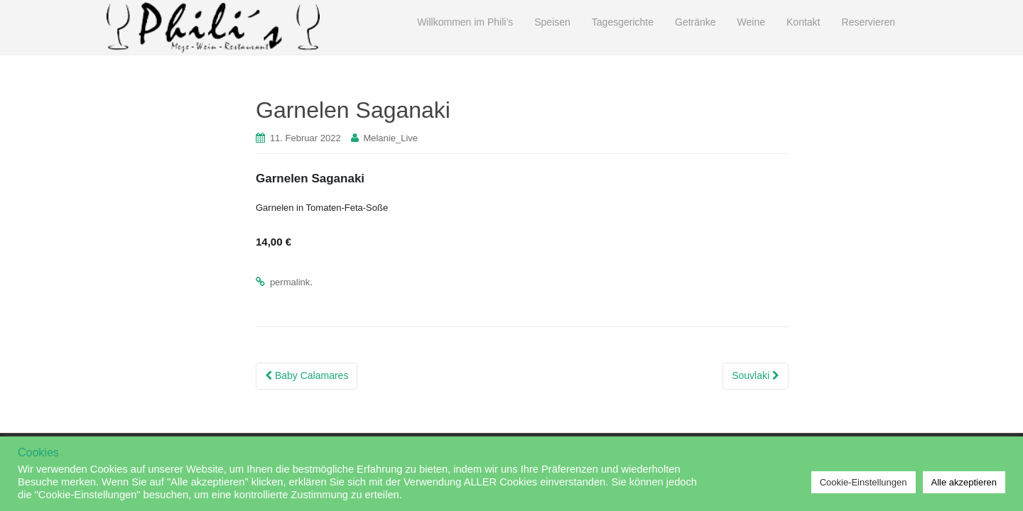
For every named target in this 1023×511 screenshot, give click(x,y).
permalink (290, 282)
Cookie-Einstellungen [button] (863, 482)
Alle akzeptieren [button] (964, 482)
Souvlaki (755, 375)
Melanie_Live (390, 138)
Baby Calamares (306, 375)
